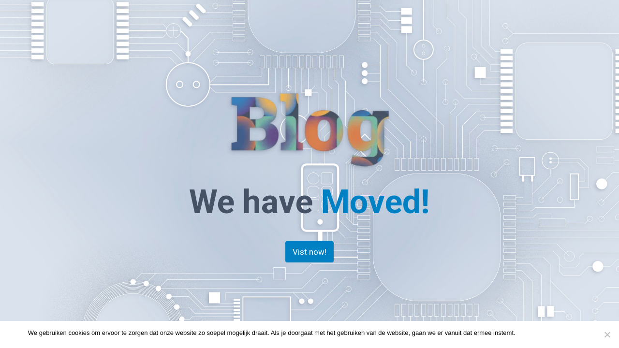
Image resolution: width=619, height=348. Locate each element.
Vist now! (309, 252)
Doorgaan (534, 332)
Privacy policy (572, 332)
